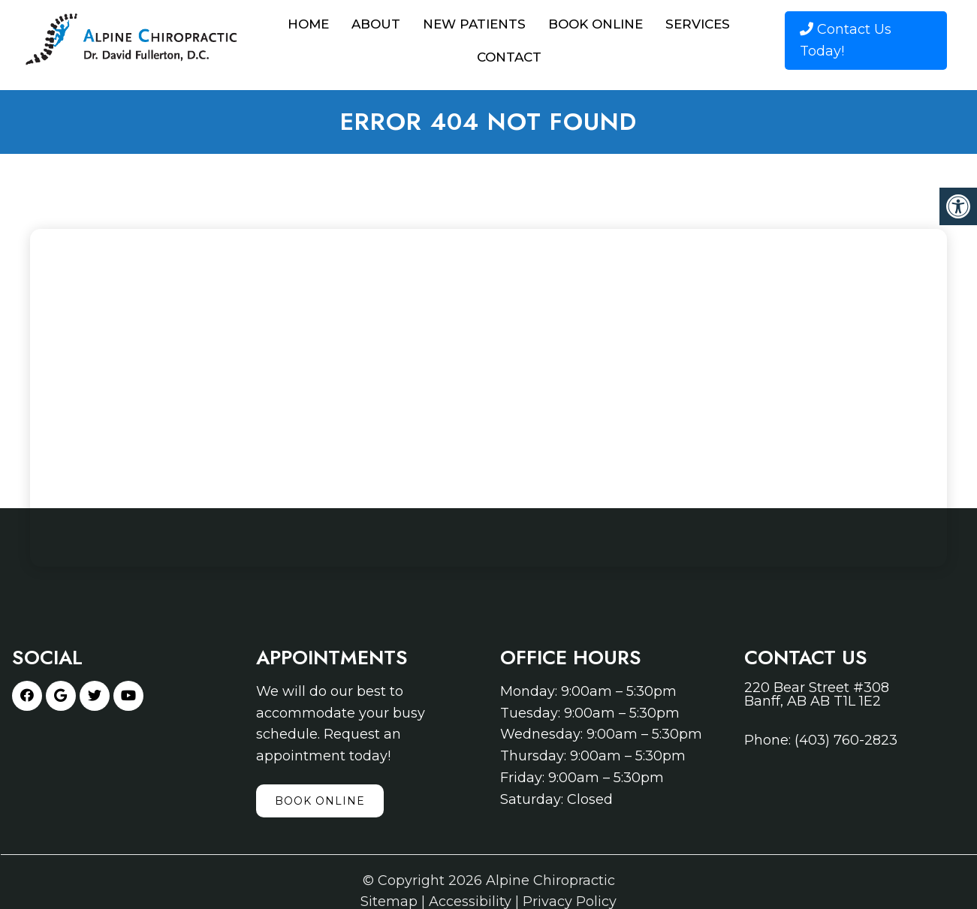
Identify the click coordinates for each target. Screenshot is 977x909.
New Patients (474, 24)
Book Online (595, 24)
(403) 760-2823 (846, 740)
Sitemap (389, 901)
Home (308, 24)
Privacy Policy (570, 901)
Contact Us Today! (845, 40)
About (375, 24)
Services (697, 24)
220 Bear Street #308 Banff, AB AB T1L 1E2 (816, 694)
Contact (509, 57)
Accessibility (470, 901)
